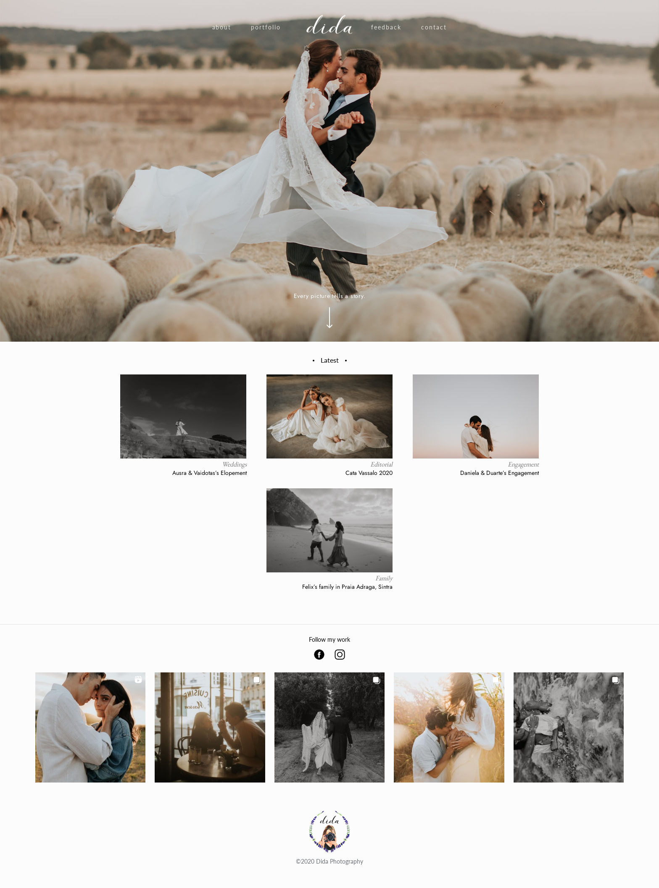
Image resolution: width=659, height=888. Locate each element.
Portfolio (265, 27)
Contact (434, 27)
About (222, 27)
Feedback (386, 27)
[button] (90, 727)
